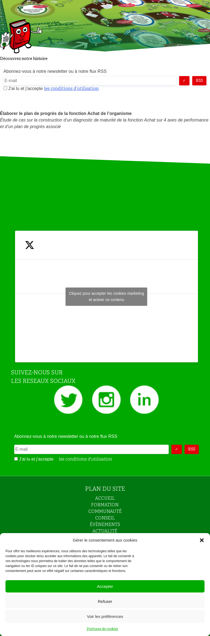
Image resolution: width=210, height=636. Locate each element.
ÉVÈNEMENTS (105, 524)
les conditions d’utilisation (71, 88)
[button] (202, 540)
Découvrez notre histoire (24, 58)
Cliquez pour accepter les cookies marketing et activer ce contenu (106, 296)
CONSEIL (105, 518)
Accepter (105, 586)
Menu (188, 50)
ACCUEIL (105, 498)
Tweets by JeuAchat (106, 296)
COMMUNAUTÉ (105, 511)
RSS (199, 80)
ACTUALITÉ (104, 531)
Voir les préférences (105, 616)
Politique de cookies (102, 629)
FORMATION (105, 505)
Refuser (105, 601)
